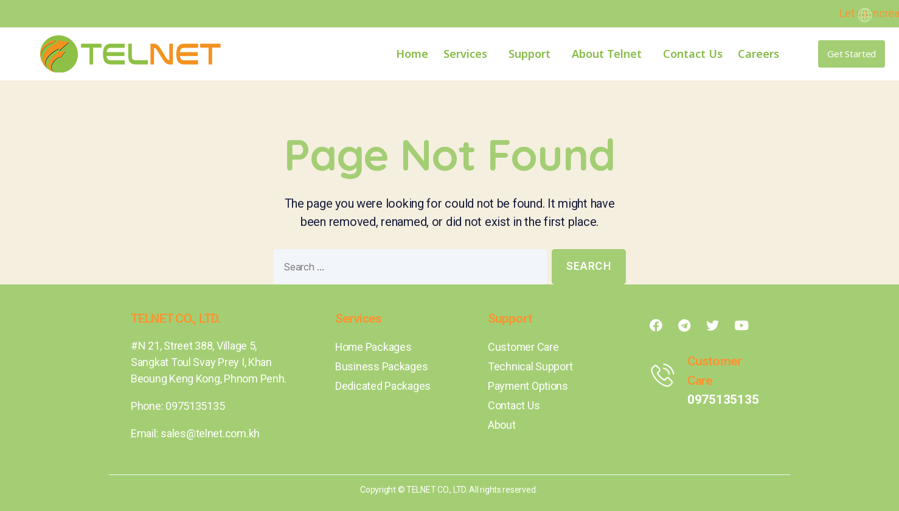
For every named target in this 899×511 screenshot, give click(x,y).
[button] (851, 54)
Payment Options (528, 385)
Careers (758, 53)
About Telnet (610, 53)
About (502, 424)
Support (533, 53)
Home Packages (374, 346)
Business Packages (381, 366)
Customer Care (524, 346)
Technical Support (530, 366)
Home (412, 53)
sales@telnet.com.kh (210, 433)
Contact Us (693, 53)
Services (468, 53)
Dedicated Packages (383, 385)
